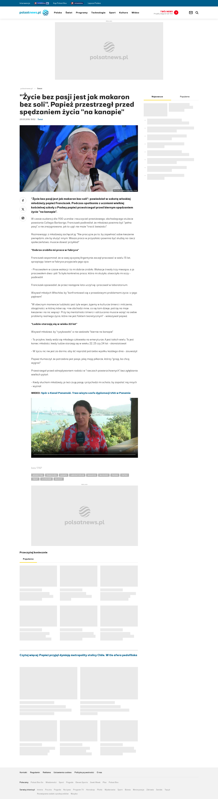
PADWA (115, 475)
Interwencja (25, 3)
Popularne (28, 559)
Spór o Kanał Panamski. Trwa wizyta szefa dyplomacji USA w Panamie (86, 393)
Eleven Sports (82, 782)
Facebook (188, 3)
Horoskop (90, 790)
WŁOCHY (58, 479)
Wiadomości (51, 782)
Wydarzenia (110, 790)
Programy (82, 12)
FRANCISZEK (51, 475)
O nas (99, 772)
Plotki (99, 790)
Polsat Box (113, 782)
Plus (104, 782)
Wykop (23, 218)
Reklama (47, 772)
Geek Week (95, 782)
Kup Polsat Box (60, 3)
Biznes (128, 790)
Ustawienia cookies (63, 772)
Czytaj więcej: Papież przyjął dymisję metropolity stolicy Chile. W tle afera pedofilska (78, 655)
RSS (197, 3)
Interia (40, 790)
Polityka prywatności (84, 772)
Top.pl (167, 790)
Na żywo (67, 790)
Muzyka (74, 794)
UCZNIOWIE (46, 479)
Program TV (78, 790)
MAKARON (92, 475)
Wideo (135, 12)
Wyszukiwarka (197, 12)
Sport (112, 12)
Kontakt (23, 772)
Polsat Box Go (37, 782)
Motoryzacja (138, 790)
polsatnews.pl (26, 88)
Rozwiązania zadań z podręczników (53, 794)
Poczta (48, 790)
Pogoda (69, 782)
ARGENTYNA (38, 475)
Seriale (159, 790)
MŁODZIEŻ (104, 475)
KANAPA (63, 475)
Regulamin (35, 772)
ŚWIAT (35, 479)
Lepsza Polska (94, 3)
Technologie (98, 12)
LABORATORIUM (77, 475)
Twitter (193, 3)
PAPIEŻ (125, 475)
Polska (58, 12)
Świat (69, 12)
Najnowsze (157, 96)
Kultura (123, 12)
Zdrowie (150, 790)
